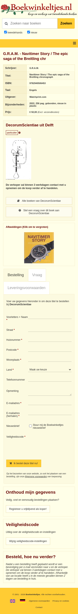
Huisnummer (13, 339)
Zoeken (66, 23)
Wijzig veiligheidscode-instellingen (28, 541)
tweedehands (14, 32)
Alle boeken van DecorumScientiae (39, 200)
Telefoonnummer (15, 379)
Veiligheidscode (15, 436)
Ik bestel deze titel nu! (24, 463)
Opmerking (12, 390)
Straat (9, 329)
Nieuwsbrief (12, 426)
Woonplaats (12, 359)
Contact (39, 607)
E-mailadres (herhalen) (13, 414)
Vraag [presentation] (37, 275)
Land (9, 369)
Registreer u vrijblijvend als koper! (28, 509)
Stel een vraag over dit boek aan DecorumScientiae (39, 212)
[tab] (16, 275)
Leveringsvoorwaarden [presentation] (26, 288)
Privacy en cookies (60, 601)
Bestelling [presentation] (15, 275)
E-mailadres (13, 403)
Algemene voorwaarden (36, 476)
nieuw (33, 32)
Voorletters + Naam (17, 317)
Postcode (11, 349)
